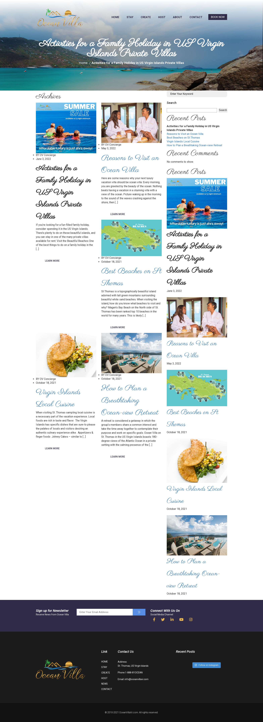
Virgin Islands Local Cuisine (183, 141)
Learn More (52, 261)
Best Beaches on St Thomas (183, 137)
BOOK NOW (218, 17)
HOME (115, 17)
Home (83, 63)
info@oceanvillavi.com (136, 679)
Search (171, 102)
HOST (162, 17)
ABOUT (177, 17)
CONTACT (196, 17)
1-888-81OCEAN (134, 672)
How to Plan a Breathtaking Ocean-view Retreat (194, 145)
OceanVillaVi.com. (129, 712)
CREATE (146, 17)
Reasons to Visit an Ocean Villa (185, 134)
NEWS (104, 683)
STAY (130, 17)
